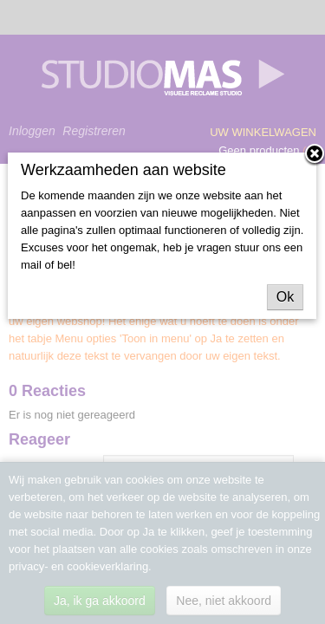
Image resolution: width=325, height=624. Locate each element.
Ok (285, 296)
